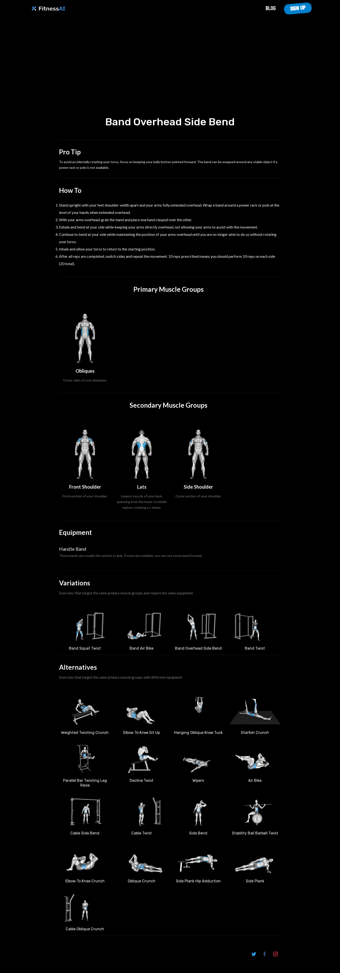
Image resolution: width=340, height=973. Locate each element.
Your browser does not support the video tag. (170, 68)
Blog (271, 8)
